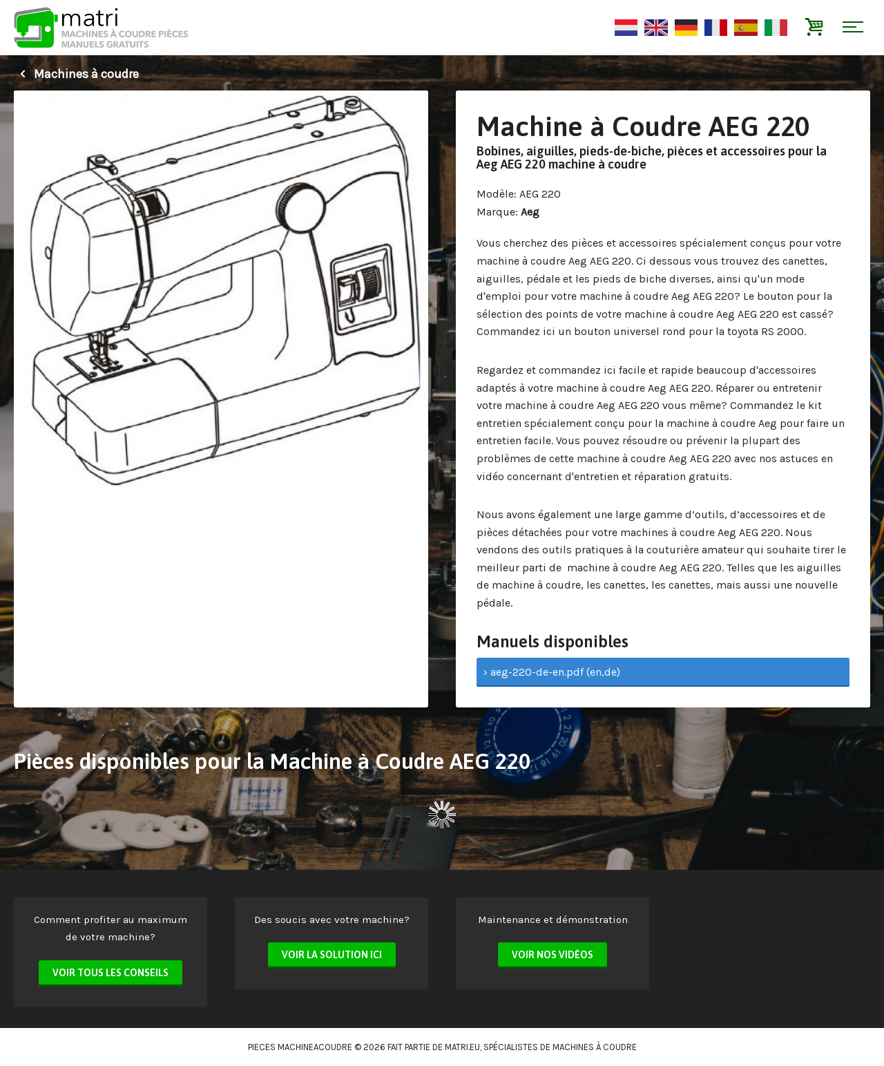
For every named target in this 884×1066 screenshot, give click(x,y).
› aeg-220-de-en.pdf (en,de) (551, 671)
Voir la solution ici (332, 954)
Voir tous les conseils (110, 972)
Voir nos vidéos (552, 954)
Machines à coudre (76, 74)
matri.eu (462, 1047)
